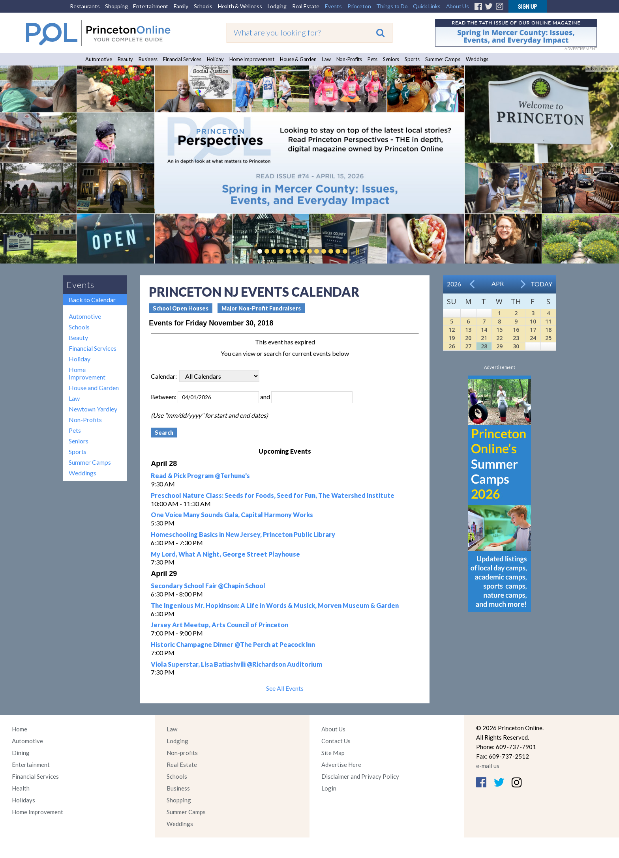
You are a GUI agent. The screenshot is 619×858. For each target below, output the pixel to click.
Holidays (23, 800)
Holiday (215, 59)
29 (499, 346)
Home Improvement (251, 59)
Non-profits (182, 752)
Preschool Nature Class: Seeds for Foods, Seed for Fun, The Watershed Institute (272, 495)
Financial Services (182, 59)
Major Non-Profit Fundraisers (261, 308)
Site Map (333, 752)
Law (326, 59)
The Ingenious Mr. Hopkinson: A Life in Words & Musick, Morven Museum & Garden (275, 605)
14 (484, 329)
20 (468, 338)
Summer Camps (442, 59)
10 (533, 321)
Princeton (359, 6)
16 (516, 329)
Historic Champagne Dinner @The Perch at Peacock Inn (233, 644)
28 (484, 346)
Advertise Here (341, 764)
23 (516, 338)
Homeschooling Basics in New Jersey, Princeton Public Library (243, 534)
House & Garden (298, 59)
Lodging (277, 6)
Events (333, 6)
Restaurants (84, 6)
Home (19, 729)
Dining (21, 752)
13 (468, 329)
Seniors (391, 59)
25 (548, 338)
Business (148, 59)
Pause (356, 251)
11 (548, 321)
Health (21, 788)
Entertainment (150, 6)
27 (468, 346)
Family (181, 6)
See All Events (285, 688)
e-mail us (487, 765)
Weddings (477, 59)
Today (541, 284)
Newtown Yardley (93, 409)
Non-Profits (349, 59)
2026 (454, 284)
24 (533, 338)
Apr (497, 283)
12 (451, 329)
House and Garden (94, 387)
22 (499, 338)
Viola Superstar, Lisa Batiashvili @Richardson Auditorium (236, 664)
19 (451, 338)
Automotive (98, 59)
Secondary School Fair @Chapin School (208, 585)
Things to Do (391, 6)
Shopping (116, 6)
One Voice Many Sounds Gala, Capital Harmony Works (232, 514)
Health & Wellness (240, 6)
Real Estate (305, 6)
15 (499, 329)
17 (533, 329)
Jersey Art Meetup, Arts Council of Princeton (219, 624)
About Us (457, 6)
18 (548, 329)
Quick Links (426, 6)
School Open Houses (180, 308)
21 (484, 338)
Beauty (125, 59)
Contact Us (336, 740)
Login (328, 788)
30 (516, 346)
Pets (372, 59)
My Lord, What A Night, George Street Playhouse (225, 554)
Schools (203, 6)
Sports (412, 59)
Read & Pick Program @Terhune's (200, 475)
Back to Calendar (92, 299)
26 (451, 346)
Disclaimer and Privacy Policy (360, 776)
